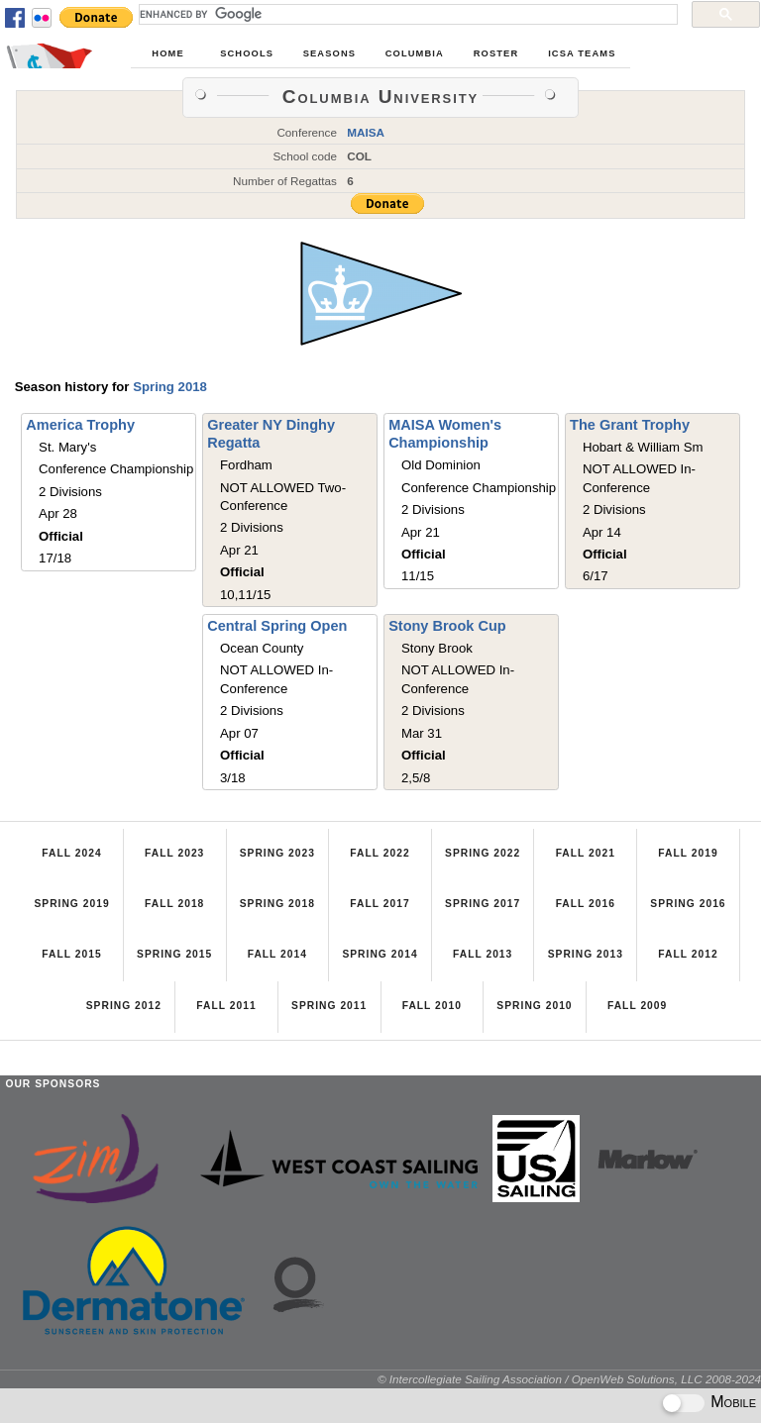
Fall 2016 (585, 903)
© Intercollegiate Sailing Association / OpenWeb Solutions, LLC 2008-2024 (569, 1378)
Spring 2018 (170, 386)
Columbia (414, 53)
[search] (406, 14)
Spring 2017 (482, 903)
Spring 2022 (482, 853)
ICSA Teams (581, 53)
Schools (246, 53)
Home (167, 53)
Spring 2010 (534, 1005)
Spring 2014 (379, 954)
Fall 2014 (277, 954)
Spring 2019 (71, 903)
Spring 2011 (329, 1005)
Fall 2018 (174, 903)
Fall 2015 (71, 954)
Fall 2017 (379, 903)
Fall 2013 (482, 954)
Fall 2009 (637, 1005)
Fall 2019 (687, 853)
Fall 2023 (174, 853)
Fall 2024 (71, 853)
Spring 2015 (174, 954)
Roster (496, 53)
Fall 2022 (379, 853)
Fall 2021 (585, 853)
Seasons (329, 53)
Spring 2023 (277, 853)
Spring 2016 (687, 903)
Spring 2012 (124, 1005)
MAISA (365, 132)
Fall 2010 (432, 1005)
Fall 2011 (226, 1005)
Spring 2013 (585, 954)
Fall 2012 (687, 954)
